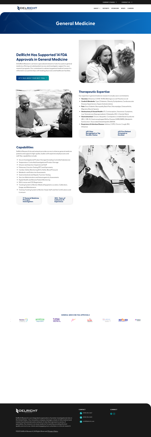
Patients (106, 8)
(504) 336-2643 (87, 417)
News (123, 8)
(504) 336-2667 (87, 413)
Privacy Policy (53, 431)
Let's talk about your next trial (31, 78)
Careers (131, 8)
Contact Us (127, 2)
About (96, 8)
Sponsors (115, 8)
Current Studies (110, 2)
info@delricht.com (88, 421)
